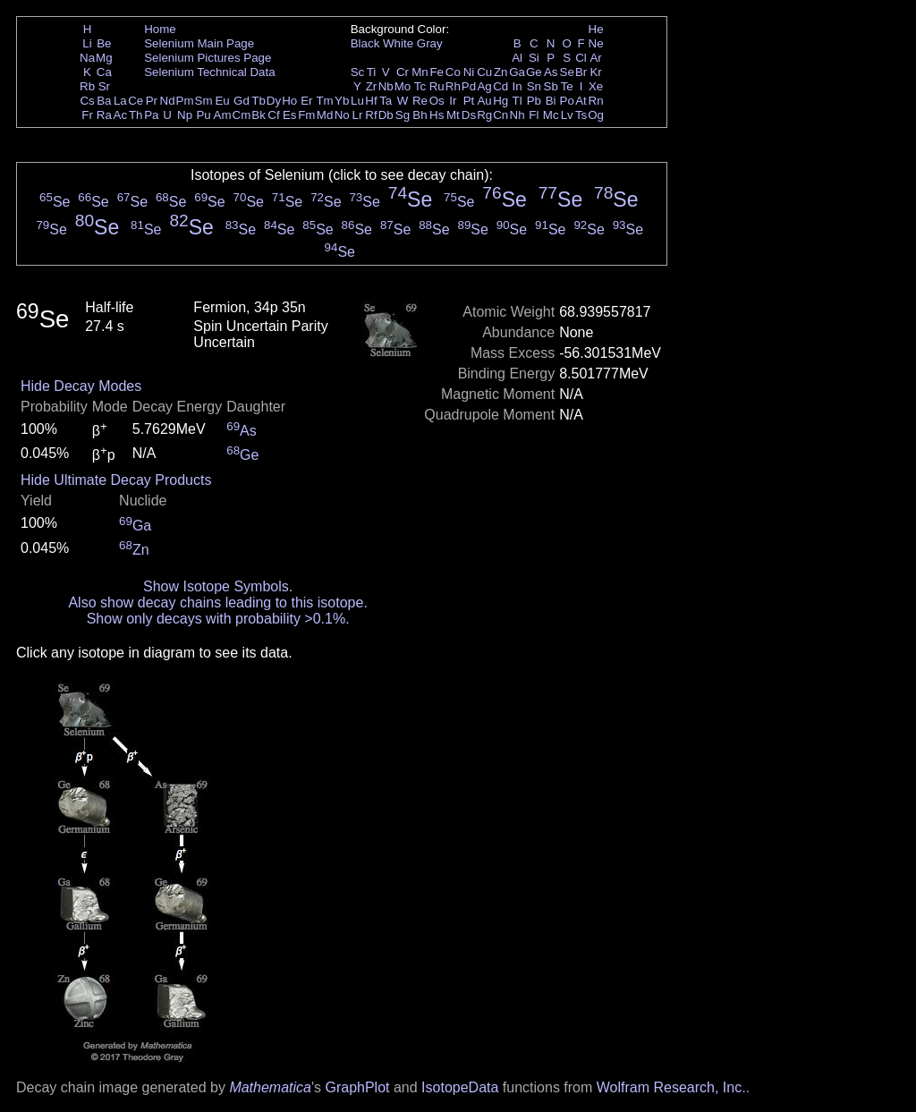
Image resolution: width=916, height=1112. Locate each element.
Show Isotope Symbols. (218, 586)
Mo (402, 86)
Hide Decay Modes (81, 386)
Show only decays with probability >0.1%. (218, 618)
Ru (437, 86)
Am (223, 115)
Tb (258, 100)
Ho (289, 100)
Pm (185, 100)
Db (386, 115)
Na (87, 57)
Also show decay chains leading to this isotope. (217, 602)
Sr (104, 86)
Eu (222, 100)
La (120, 100)
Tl (517, 100)
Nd (167, 100)
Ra (104, 115)
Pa (151, 115)
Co (453, 72)
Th (136, 115)
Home (160, 29)
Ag (484, 86)
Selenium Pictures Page (207, 57)
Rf (371, 115)
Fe (436, 72)
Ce (135, 100)
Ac (121, 115)
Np (184, 115)
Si (534, 57)
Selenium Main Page (199, 43)
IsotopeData (459, 1087)
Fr (87, 115)
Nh (517, 115)
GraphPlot (357, 1087)
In (517, 86)
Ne (596, 43)
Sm (204, 100)
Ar (595, 57)
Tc (420, 86)
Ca (104, 72)
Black (365, 43)
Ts (581, 115)
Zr (371, 86)
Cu (484, 72)
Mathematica (270, 1087)
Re (420, 100)
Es (290, 115)
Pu (203, 115)
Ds (469, 115)
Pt (469, 100)
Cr (402, 72)
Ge (534, 72)
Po (567, 100)
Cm (242, 115)
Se (567, 72)
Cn (500, 115)
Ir (452, 100)
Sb (551, 86)
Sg (402, 115)
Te (567, 86)
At (581, 100)
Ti (372, 72)
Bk (258, 115)
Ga (517, 72)
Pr (151, 100)
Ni (469, 72)
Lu (357, 100)
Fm (306, 115)
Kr (595, 72)
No (342, 115)
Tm (324, 100)
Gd (241, 100)
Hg (500, 100)
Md (325, 115)
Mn (419, 72)
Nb (386, 86)
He (596, 29)
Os (437, 100)
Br (581, 72)
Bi (551, 100)
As (551, 72)
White (398, 43)
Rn (596, 100)
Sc (358, 72)
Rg (484, 115)
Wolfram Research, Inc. (671, 1087)
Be (104, 43)
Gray (430, 43)
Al (517, 57)
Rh (453, 86)
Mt (453, 115)
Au (484, 100)
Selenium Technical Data (209, 72)
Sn (534, 86)
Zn (501, 72)
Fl (534, 115)
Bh (419, 115)
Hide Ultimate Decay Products (116, 480)
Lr (357, 115)
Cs (87, 100)
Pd (469, 86)
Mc (551, 115)
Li (86, 43)
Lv (567, 115)
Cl (581, 57)
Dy (274, 100)
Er (306, 100)
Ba (104, 100)
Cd (500, 86)
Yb (342, 100)
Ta (385, 100)
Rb (87, 86)
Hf (371, 100)
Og (596, 115)
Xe (596, 86)
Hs (436, 115)
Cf (273, 115)
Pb (534, 100)
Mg (104, 57)
